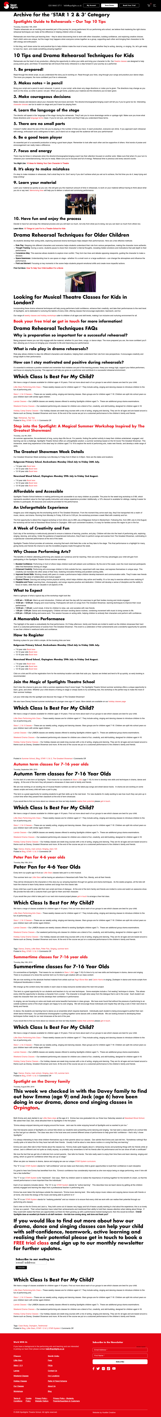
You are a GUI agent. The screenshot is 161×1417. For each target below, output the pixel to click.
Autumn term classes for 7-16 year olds (51, 764)
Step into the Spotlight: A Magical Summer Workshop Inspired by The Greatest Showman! (79, 428)
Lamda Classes (20, 401)
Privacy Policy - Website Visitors (41, 1400)
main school (36, 849)
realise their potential (85, 801)
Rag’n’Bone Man (81, 980)
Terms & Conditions (18, 1400)
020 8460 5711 (55, 5)
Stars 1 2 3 (18, 1366)
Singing (45, 849)
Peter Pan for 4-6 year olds (39, 857)
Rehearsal (22, 418)
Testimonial (42, 1326)
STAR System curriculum (85, 1161)
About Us (51, 1386)
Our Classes (19, 1386)
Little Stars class (49, 1118)
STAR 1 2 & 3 (32, 420)
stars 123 (53, 849)
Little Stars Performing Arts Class (27, 387)
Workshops (18, 1391)
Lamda (16, 1371)
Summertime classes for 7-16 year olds (51, 957)
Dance (21, 849)
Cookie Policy (28, 1400)
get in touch (105, 801)
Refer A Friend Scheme (57, 1381)
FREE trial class (31, 1243)
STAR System (31, 1166)
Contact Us (52, 1371)
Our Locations (53, 1376)
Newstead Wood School (134, 1118)
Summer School (28, 759)
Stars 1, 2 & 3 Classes (23, 394)
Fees (50, 1360)
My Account (91, 5)
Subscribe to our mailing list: (35, 1259)
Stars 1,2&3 (77, 780)
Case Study (23, 1326)
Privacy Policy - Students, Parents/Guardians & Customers (66, 1400)
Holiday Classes (20, 1381)
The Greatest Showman (62, 759)
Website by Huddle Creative (104, 1413)
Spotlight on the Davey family (42, 1081)
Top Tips (31, 418)
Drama (27, 849)
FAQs (50, 1366)
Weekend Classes (21, 1376)
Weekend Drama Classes (24, 406)
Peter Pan (45, 949)
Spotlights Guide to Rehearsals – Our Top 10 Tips (60, 21)
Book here (31, 466)
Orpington (26, 1108)
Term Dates (109, 5)
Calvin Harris (97, 980)
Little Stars (48, 873)
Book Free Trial (129, 5)
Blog (23, 420)
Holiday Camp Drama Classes (26, 411)
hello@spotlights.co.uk (73, 5)
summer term (63, 949)
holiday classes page (117, 702)
